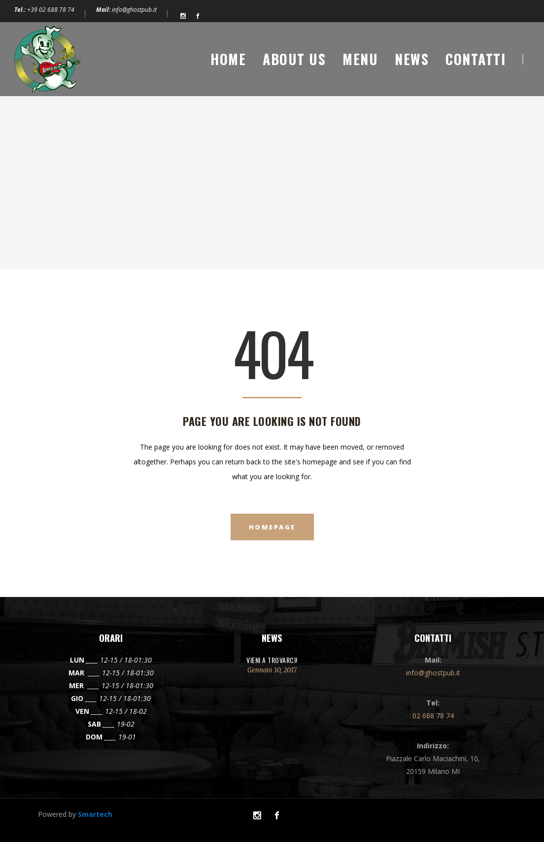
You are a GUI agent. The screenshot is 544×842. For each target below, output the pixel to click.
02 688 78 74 (433, 715)
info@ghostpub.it (134, 9)
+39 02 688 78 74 (50, 9)
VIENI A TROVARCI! (272, 660)
